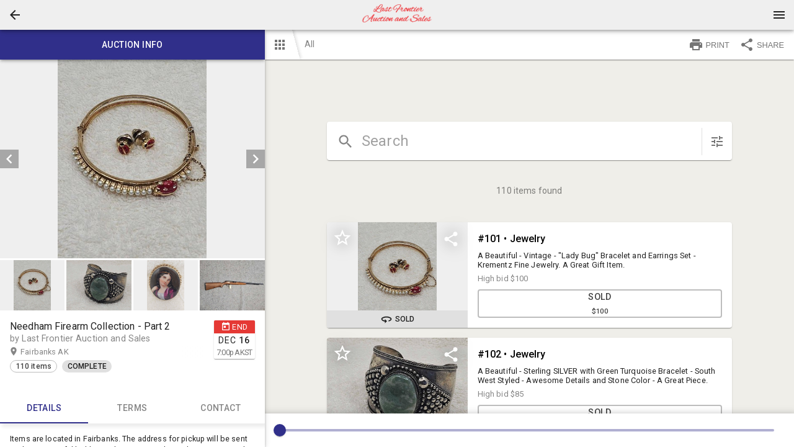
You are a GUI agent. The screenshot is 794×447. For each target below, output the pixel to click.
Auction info (132, 45)
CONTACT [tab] (220, 408)
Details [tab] (44, 408)
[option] (132, 159)
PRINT (709, 44)
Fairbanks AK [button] (56, 352)
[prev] (9, 159)
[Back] (15, 15)
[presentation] (397, 15)
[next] (255, 159)
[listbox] (132, 159)
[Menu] (779, 15)
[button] (15, 15)
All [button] (309, 44)
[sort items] (717, 141)
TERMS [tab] (132, 408)
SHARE (761, 44)
